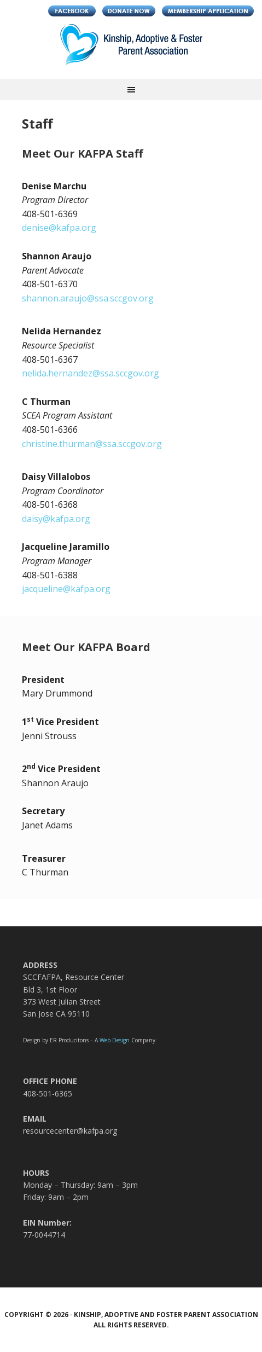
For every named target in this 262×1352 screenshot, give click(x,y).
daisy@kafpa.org (56, 519)
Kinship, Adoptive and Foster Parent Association (131, 51)
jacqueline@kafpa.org (66, 589)
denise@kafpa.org (59, 228)
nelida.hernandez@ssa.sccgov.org (90, 373)
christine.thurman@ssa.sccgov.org (92, 444)
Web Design (115, 1040)
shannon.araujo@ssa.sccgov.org (88, 298)
